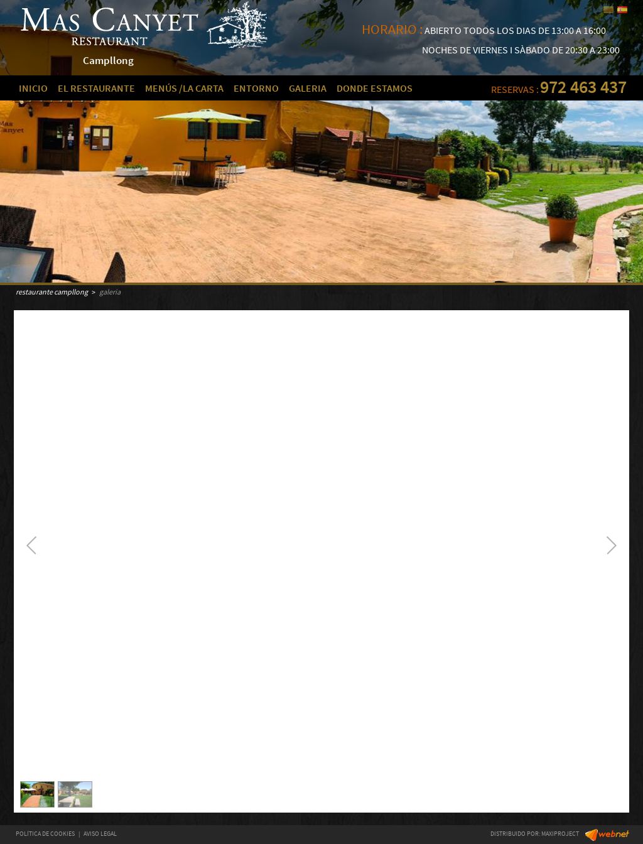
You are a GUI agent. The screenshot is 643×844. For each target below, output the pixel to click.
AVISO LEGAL (100, 834)
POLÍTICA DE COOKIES (45, 834)
